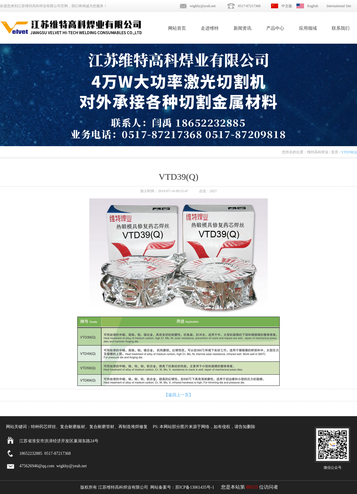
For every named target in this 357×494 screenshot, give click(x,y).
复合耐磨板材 (72, 426)
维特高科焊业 (317, 152)
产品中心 (275, 28)
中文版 (286, 6)
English (312, 6)
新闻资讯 (242, 28)
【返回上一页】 (178, 395)
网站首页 (177, 28)
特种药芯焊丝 (43, 426)
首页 (334, 152)
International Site (339, 6)
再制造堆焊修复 (133, 426)
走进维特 (210, 28)
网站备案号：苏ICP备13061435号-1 (182, 487)
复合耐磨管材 (101, 426)
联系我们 (341, 28)
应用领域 (308, 28)
